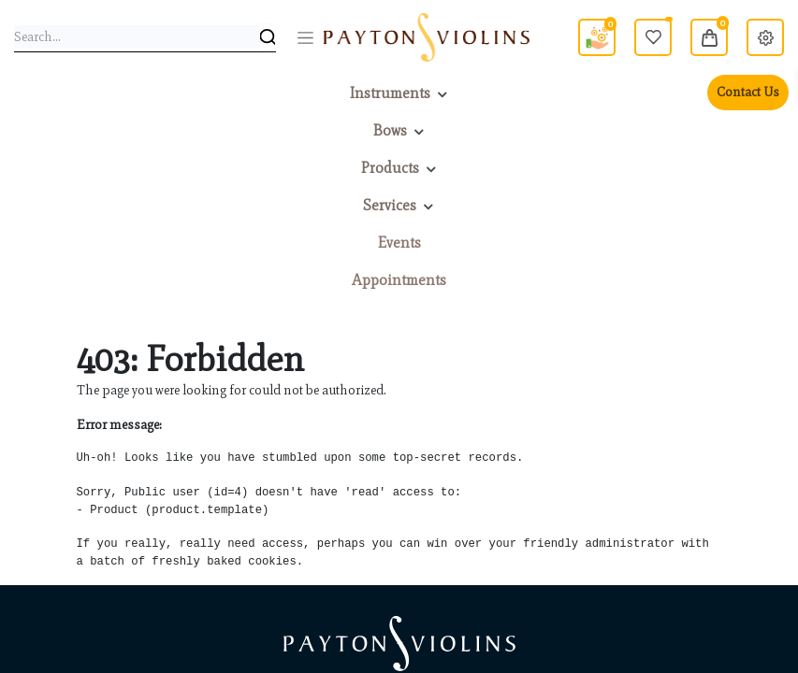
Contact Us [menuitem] (748, 92)
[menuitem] (399, 243)
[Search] (267, 37)
